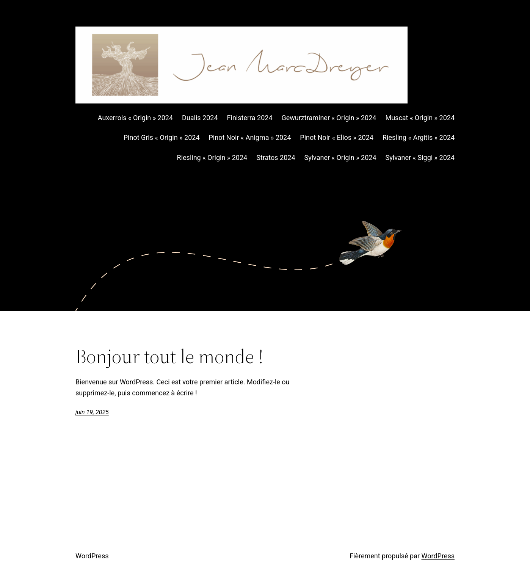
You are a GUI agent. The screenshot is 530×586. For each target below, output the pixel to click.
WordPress (91, 556)
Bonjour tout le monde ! (169, 356)
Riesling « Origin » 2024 (212, 157)
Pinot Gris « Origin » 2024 (162, 137)
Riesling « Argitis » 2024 (419, 137)
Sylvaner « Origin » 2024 (340, 157)
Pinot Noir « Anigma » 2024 (250, 137)
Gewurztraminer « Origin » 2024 (329, 118)
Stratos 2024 (275, 157)
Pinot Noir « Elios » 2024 (336, 137)
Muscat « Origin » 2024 (420, 118)
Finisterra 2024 (250, 118)
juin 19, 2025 (92, 412)
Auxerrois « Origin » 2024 (135, 118)
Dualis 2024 (200, 118)
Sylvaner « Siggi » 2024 (420, 157)
